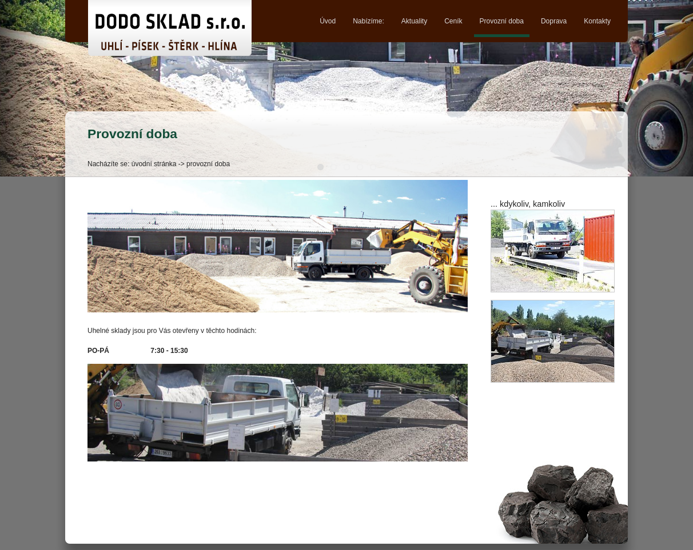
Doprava (554, 21)
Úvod (328, 21)
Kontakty (597, 21)
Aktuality (414, 21)
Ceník (453, 21)
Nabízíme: (368, 21)
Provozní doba (502, 21)
